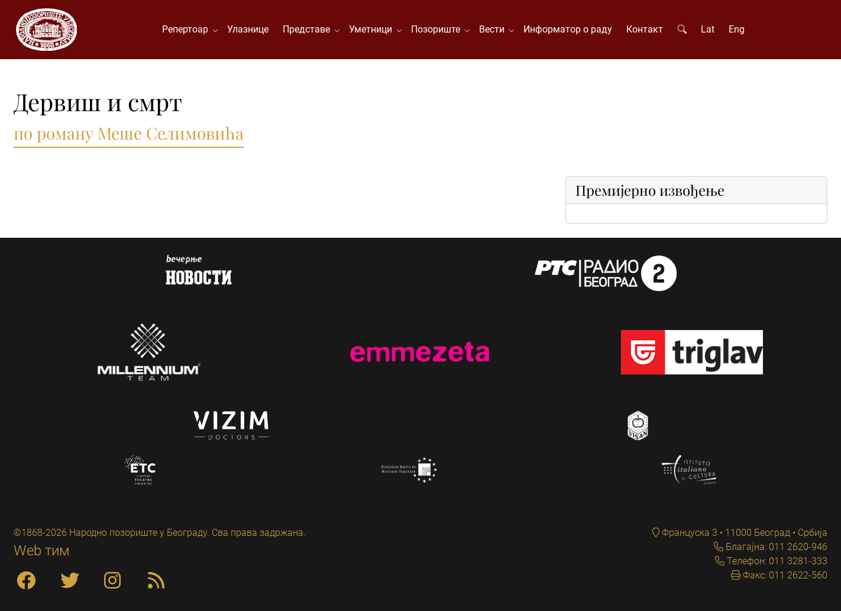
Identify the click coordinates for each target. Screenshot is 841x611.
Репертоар (187, 29)
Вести (494, 29)
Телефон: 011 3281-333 (775, 561)
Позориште (438, 29)
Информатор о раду (567, 29)
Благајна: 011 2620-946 (775, 546)
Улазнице (248, 29)
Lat (707, 29)
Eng (737, 29)
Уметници (373, 29)
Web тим (42, 550)
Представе (309, 29)
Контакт (644, 29)
